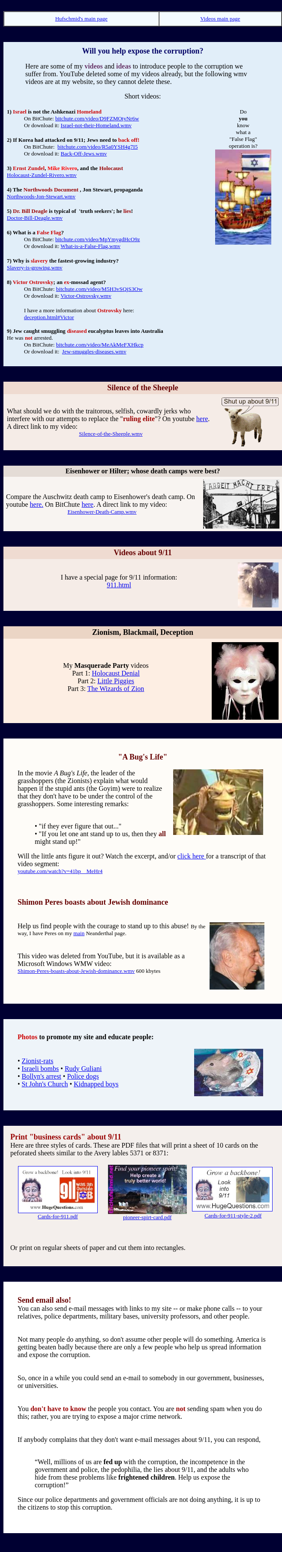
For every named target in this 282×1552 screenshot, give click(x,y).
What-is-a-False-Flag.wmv (90, 246)
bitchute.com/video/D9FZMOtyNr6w (97, 118)
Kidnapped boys (96, 1084)
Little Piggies (115, 681)
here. (37, 504)
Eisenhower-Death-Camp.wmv (101, 511)
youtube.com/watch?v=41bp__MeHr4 (60, 871)
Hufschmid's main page (81, 18)
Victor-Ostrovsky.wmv (85, 296)
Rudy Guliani (83, 1068)
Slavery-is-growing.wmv (35, 267)
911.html (119, 585)
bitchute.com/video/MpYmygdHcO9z (97, 239)
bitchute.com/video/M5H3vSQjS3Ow (99, 289)
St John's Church (45, 1084)
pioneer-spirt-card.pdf (147, 1217)
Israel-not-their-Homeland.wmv (96, 125)
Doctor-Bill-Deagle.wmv (35, 218)
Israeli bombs (40, 1068)
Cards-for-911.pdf (58, 1216)
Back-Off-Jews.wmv (84, 153)
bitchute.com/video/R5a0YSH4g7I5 (97, 147)
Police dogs (83, 1076)
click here (191, 856)
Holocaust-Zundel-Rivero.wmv (42, 175)
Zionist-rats (38, 1061)
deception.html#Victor (49, 317)
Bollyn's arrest (41, 1076)
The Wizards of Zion (115, 688)
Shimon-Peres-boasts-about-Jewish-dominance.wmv (76, 971)
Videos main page (220, 18)
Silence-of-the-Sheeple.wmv (110, 434)
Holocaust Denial (116, 673)
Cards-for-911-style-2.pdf (232, 1215)
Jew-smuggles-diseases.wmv (94, 351)
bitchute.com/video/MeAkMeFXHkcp (100, 344)
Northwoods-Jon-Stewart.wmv (41, 196)
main (78, 933)
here (202, 418)
